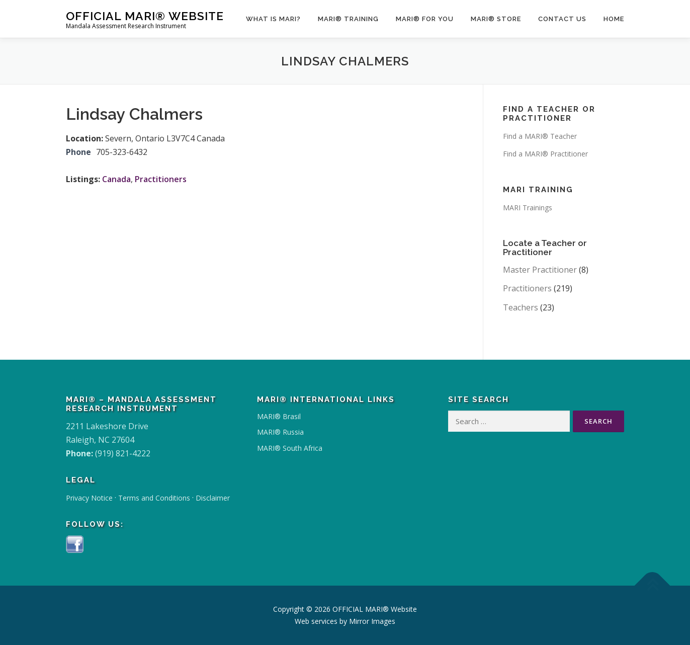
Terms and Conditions (154, 498)
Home (613, 19)
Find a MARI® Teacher (540, 136)
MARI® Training (348, 19)
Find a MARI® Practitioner (545, 153)
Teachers (520, 307)
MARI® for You (425, 19)
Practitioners (161, 179)
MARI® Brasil (279, 416)
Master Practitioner (540, 269)
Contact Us (562, 19)
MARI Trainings (527, 207)
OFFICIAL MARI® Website (145, 15)
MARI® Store (496, 19)
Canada (116, 179)
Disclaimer (213, 498)
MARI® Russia (280, 432)
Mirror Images (372, 621)
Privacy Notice (89, 498)
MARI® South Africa (289, 448)
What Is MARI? (273, 19)
